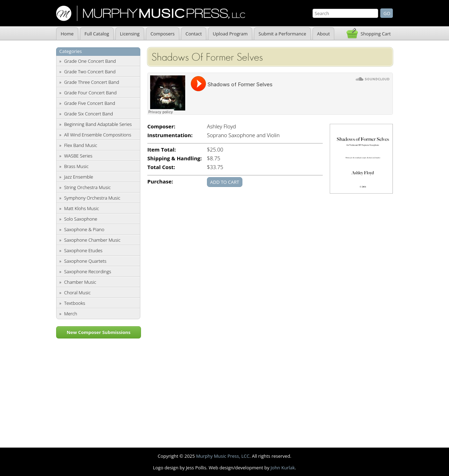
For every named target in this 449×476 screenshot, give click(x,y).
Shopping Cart (376, 34)
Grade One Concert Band (90, 61)
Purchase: (160, 181)
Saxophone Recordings (87, 271)
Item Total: (161, 149)
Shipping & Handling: (174, 158)
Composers (162, 34)
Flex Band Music (80, 145)
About (323, 34)
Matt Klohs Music (81, 208)
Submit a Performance (282, 34)
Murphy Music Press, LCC (222, 456)
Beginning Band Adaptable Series (98, 124)
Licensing (130, 34)
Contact (194, 34)
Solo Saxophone (81, 219)
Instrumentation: (170, 135)
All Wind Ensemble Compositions (97, 135)
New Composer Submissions (98, 332)
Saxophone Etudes (83, 250)
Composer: (161, 126)
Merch (70, 313)
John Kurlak (282, 467)
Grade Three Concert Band (91, 82)
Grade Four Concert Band (90, 92)
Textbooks (74, 303)
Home (67, 34)
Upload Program (230, 34)
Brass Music (76, 166)
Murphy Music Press (150, 13)
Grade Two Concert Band (90, 71)
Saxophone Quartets (85, 261)
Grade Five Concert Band (89, 103)
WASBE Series (78, 156)
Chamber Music (80, 282)
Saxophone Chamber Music (92, 240)
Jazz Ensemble (78, 177)
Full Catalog (97, 34)
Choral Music (77, 292)
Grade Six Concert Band (88, 113)
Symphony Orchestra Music (92, 198)
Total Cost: (161, 167)
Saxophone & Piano (84, 229)
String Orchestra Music (87, 187)
